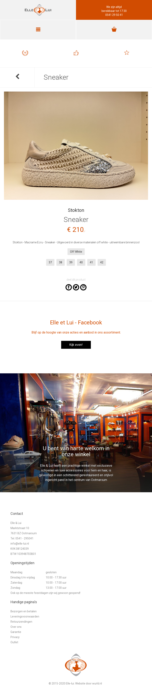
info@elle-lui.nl (19, 543)
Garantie (15, 632)
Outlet (14, 642)
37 (50, 262)
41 (91, 262)
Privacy (15, 637)
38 (60, 262)
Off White (76, 251)
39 (70, 262)
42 (101, 262)
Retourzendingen (21, 621)
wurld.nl (97, 683)
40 (81, 262)
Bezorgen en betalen (23, 611)
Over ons (16, 626)
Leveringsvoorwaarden (24, 616)
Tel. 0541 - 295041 (21, 538)
